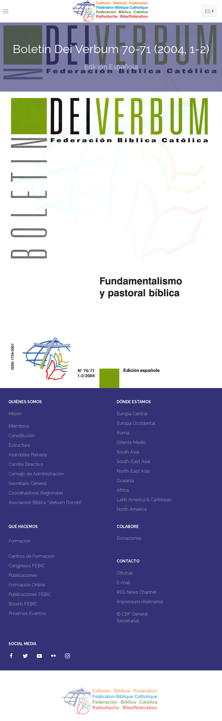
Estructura (19, 445)
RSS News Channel (136, 592)
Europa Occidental (136, 423)
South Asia (128, 452)
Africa (123, 490)
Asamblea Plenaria (27, 454)
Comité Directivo (25, 464)
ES (207, 11)
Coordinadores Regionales (35, 493)
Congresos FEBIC (26, 565)
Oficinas (125, 573)
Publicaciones (22, 575)
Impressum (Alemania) (140, 601)
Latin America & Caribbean (144, 499)
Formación (19, 541)
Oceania (125, 480)
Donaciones (129, 538)
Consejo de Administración (36, 474)
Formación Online (26, 585)
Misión (15, 413)
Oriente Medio (131, 442)
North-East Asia (133, 471)
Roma (123, 433)
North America (132, 509)
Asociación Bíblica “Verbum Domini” (45, 502)
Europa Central (132, 413)
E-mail (123, 582)
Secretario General (27, 483)
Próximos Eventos (27, 613)
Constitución (21, 435)
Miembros (18, 426)
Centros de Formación (31, 556)
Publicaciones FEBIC (29, 594)
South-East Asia (133, 461)
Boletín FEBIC (22, 604)
